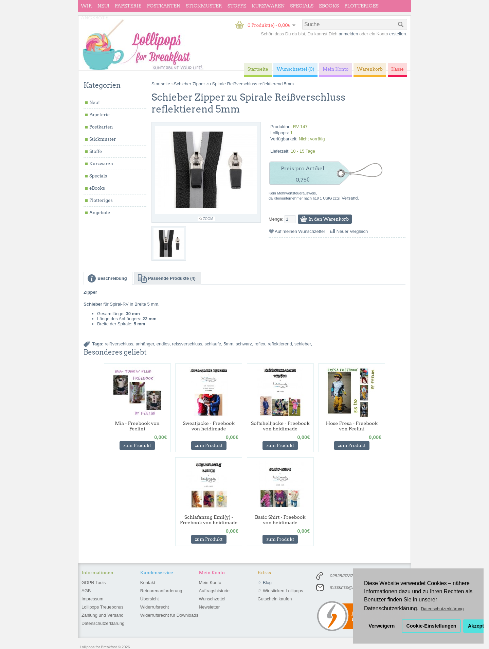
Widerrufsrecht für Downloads (169, 615)
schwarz (244, 343)
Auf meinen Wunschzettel (300, 231)
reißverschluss (119, 343)
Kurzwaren (268, 5)
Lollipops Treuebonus (103, 607)
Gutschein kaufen (274, 598)
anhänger (144, 343)
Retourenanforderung (161, 590)
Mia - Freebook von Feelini (137, 426)
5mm (228, 343)
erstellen (397, 33)
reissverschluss (187, 343)
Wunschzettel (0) (295, 69)
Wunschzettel (212, 598)
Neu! (103, 5)
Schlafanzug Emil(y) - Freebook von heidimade (209, 519)
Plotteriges (361, 5)
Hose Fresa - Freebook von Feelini (352, 426)
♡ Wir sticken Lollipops (280, 590)
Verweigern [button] (382, 626)
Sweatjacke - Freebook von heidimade (209, 426)
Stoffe (237, 5)
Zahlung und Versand (103, 615)
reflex (259, 343)
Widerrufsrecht (154, 607)
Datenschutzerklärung (103, 623)
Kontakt (147, 582)
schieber (302, 343)
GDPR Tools (94, 582)
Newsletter (209, 607)
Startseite (160, 83)
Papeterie (128, 5)
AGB (86, 590)
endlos (163, 343)
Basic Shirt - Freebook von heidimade (280, 519)
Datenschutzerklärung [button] (442, 608)
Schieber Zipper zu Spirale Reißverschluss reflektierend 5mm (234, 83)
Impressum (92, 598)
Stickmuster (204, 5)
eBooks (329, 5)
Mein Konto (210, 582)
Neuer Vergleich (352, 231)
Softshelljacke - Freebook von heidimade (280, 426)
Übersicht (149, 598)
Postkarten (163, 5)
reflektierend (280, 343)
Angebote (94, 17)
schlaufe (212, 343)
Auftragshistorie (214, 590)
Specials (301, 5)
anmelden (348, 33)
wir (86, 5)
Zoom (208, 219)
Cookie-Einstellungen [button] (431, 626)
